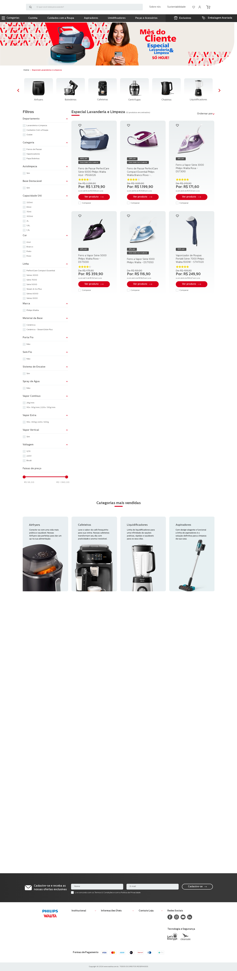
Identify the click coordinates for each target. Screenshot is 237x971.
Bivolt (29, 461)
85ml (28, 207)
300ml (29, 216)
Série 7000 (31, 280)
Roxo (28, 256)
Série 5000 (31, 285)
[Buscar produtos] (31, 7)
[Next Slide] (221, 91)
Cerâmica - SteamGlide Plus (39, 330)
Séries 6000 (32, 294)
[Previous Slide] (19, 91)
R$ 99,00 (29, 482)
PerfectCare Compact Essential (40, 271)
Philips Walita (32, 310)
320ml (29, 203)
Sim (28, 173)
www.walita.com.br (111, 967)
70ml (28, 212)
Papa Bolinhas (32, 159)
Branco (29, 247)
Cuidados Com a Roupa (37, 130)
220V (28, 456)
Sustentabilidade (176, 7)
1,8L (28, 226)
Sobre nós (155, 7)
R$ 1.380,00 (63, 482)
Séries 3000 (32, 275)
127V (28, 451)
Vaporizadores (33, 154)
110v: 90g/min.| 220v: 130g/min (40, 407)
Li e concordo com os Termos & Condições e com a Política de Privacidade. (108, 893)
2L (27, 221)
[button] (45, 119)
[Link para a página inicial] (26, 70)
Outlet (29, 135)
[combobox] (84, 7)
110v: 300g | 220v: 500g (37, 422)
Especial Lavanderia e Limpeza (47, 70)
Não (28, 344)
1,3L (28, 230)
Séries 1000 (32, 298)
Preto (28, 251)
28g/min (30, 403)
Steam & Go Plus (34, 289)
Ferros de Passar (34, 149)
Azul (28, 242)
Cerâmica (30, 325)
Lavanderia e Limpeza (36, 126)
